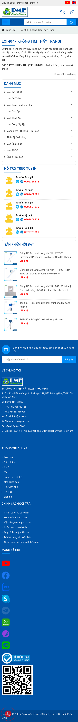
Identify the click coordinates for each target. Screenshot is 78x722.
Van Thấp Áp (14, 118)
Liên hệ (8, 496)
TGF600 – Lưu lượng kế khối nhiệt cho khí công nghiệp (45, 304)
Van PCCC (12, 150)
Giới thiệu (9, 457)
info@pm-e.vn (19, 416)
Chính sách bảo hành (15, 527)
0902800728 (31, 219)
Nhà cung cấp (11, 482)
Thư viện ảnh (11, 486)
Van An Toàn (14, 98)
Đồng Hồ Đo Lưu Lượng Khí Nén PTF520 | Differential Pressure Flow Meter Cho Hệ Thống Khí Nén (45, 255)
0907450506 (31, 194)
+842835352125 (17, 406)
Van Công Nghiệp (16, 124)
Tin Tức (8, 491)
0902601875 (31, 206)
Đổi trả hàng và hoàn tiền (17, 537)
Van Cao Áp (13, 111)
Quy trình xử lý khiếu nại (16, 532)
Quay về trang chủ (65, 74)
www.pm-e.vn (22, 421)
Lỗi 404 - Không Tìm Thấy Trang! (37, 30)
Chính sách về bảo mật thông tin (21, 542)
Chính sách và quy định (16, 512)
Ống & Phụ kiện (15, 156)
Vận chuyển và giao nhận (17, 522)
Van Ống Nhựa (14, 143)
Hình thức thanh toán (15, 517)
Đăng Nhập (23, 2)
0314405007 (16, 402)
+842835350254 (18, 411)
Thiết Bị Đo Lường (16, 137)
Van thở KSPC (14, 92)
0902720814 (31, 181)
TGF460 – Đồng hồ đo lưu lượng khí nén (41, 319)
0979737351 (31, 232)
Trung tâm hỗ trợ (13, 477)
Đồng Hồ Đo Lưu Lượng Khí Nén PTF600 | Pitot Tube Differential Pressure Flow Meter (45, 271)
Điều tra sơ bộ (9, 2)
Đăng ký (34, 2)
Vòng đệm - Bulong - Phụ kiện (23, 131)
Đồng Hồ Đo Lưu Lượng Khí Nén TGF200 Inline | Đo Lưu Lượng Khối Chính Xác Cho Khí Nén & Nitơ (45, 288)
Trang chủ (10, 30)
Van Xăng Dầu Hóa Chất (20, 105)
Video (7, 472)
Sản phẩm (9, 462)
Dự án (7, 467)
